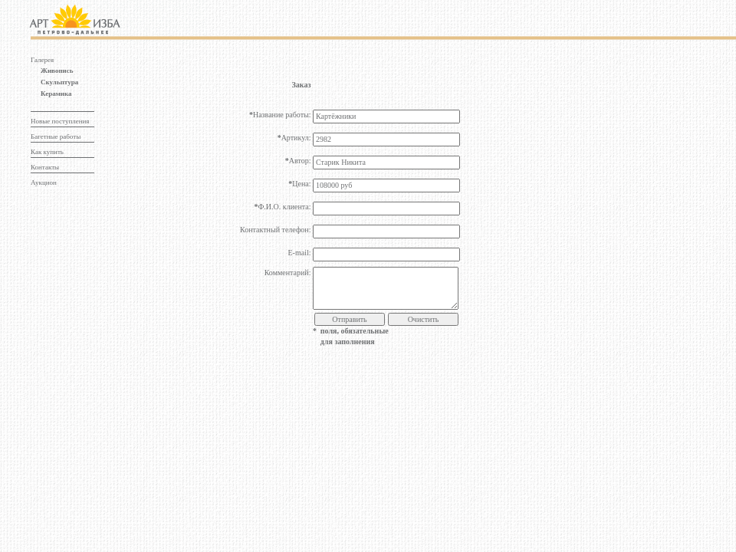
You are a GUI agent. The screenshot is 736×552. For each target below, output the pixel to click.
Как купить (47, 152)
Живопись (57, 70)
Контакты (45, 167)
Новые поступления (60, 121)
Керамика (56, 93)
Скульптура (59, 82)
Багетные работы (55, 136)
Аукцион (44, 182)
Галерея (42, 60)
